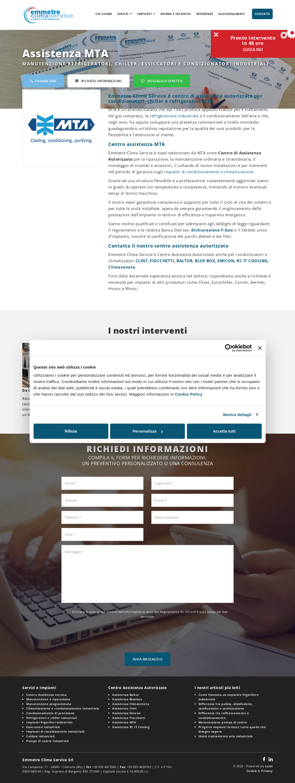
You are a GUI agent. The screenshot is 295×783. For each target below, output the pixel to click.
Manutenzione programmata (48, 704)
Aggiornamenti (231, 14)
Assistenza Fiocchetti (128, 718)
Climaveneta (121, 267)
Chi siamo (103, 14)
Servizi (124, 14)
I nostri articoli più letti (217, 688)
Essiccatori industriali (43, 727)
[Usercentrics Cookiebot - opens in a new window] (229, 348)
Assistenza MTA (124, 722)
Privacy (267, 771)
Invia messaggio (148, 659)
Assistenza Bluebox (127, 699)
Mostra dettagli (237, 414)
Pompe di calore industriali (47, 741)
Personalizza (148, 431)
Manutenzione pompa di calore (223, 722)
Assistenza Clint (124, 708)
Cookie (251, 771)
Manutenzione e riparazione (48, 699)
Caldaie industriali (40, 736)
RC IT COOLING (252, 260)
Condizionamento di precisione (50, 713)
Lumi (269, 766)
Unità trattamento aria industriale (226, 736)
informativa (133, 612)
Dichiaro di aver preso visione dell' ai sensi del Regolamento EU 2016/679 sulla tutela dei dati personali (147, 614)
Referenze (204, 14)
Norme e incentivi (175, 14)
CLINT (142, 260)
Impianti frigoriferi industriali (49, 722)
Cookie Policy (188, 394)
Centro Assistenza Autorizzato (137, 688)
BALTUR (184, 260)
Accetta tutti (224, 431)
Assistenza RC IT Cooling (130, 727)
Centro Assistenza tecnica (46, 695)
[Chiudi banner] (260, 348)
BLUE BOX (205, 260)
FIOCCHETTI (162, 260)
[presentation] (147, 634)
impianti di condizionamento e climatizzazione (209, 171)
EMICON (225, 260)
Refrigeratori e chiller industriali (51, 718)
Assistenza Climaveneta (130, 704)
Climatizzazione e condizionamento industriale (62, 708)
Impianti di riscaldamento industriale (55, 731)
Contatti (262, 14)
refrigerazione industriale (174, 115)
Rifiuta (71, 431)
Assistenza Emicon (126, 713)
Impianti (146, 14)
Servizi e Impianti (39, 688)
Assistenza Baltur (125, 695)
